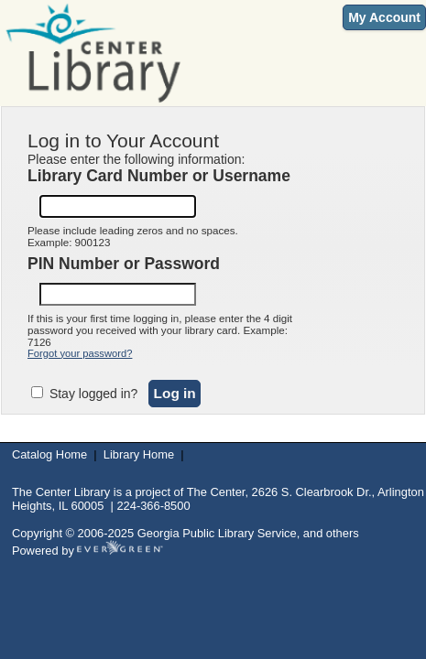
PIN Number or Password (123, 263)
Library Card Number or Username (158, 176)
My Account (384, 17)
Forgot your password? (79, 353)
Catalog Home (49, 454)
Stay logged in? (91, 393)
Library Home (139, 454)
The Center (216, 492)
